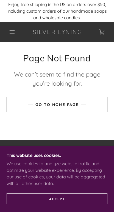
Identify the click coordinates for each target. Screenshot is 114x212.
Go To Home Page (57, 104)
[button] (12, 31)
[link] (57, 32)
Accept (57, 199)
